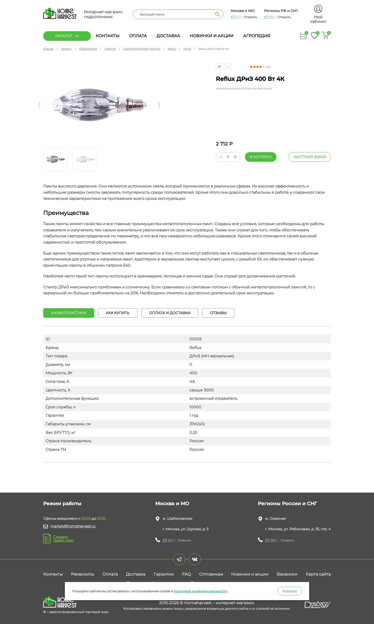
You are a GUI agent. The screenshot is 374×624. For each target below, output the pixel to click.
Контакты (107, 35)
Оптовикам (211, 574)
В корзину (261, 157)
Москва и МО (172, 503)
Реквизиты (82, 574)
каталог (67, 36)
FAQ (186, 574)
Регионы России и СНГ (287, 503)
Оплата (138, 35)
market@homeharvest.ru (72, 526)
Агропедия (256, 35)
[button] (39, 105)
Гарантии (164, 574)
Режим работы (62, 503)
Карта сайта (318, 574)
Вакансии (287, 574)
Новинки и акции (212, 35)
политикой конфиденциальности (200, 591)
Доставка (168, 35)
